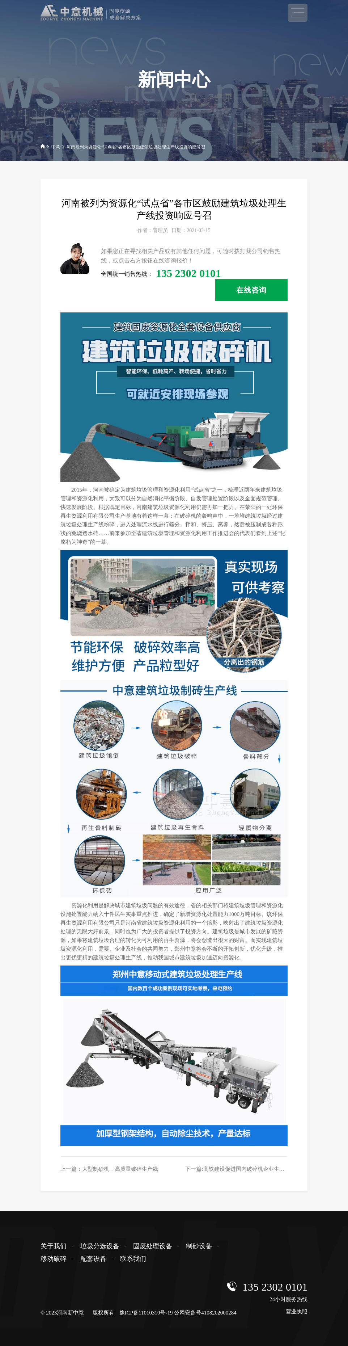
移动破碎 (54, 1258)
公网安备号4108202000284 (205, 1313)
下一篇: (240, 1169)
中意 (55, 147)
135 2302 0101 (274, 1287)
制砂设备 (199, 1246)
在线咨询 (251, 290)
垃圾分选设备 (99, 1246)
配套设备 (93, 1258)
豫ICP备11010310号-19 (146, 1313)
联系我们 (133, 1258)
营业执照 (296, 1312)
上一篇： (109, 1169)
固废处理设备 (152, 1246)
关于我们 (54, 1246)
